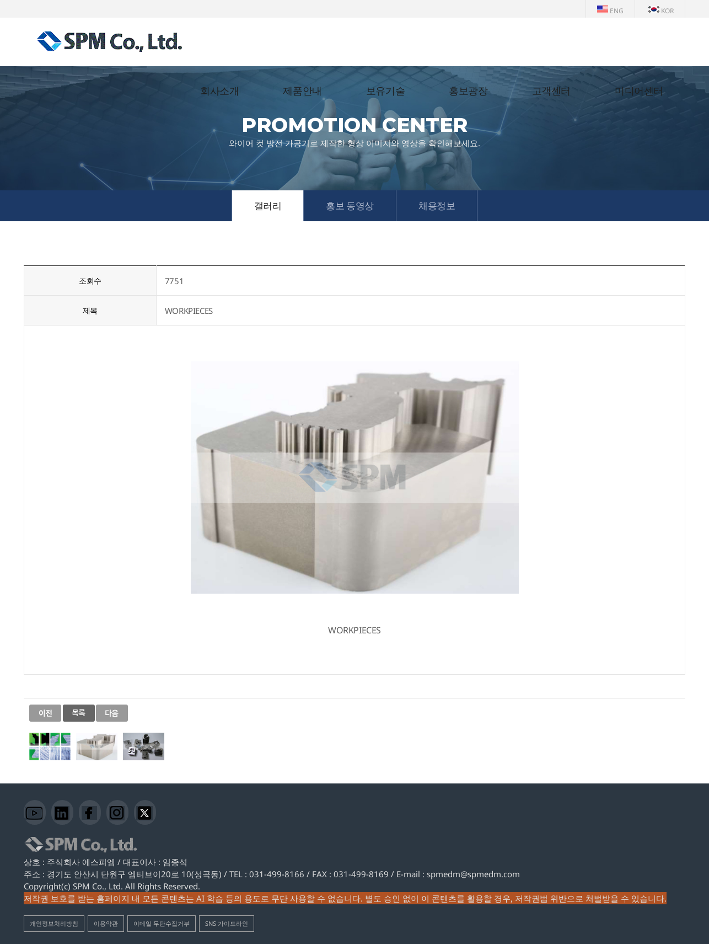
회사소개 (219, 91)
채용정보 (436, 205)
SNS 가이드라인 (226, 923)
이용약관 (106, 923)
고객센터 (551, 91)
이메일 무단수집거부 (161, 923)
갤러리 (268, 205)
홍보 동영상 (350, 205)
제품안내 (302, 91)
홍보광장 (468, 91)
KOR (661, 10)
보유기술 (385, 91)
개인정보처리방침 (54, 923)
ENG (610, 10)
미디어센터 (639, 91)
